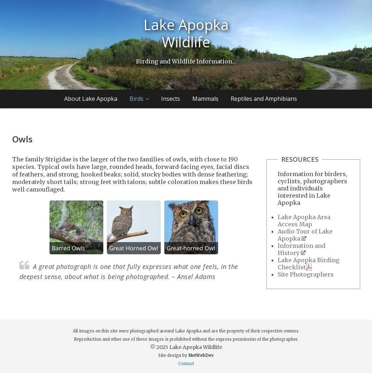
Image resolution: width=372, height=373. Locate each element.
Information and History (301, 249)
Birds (136, 99)
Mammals (205, 99)
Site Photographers (306, 274)
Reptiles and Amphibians (264, 99)
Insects (170, 99)
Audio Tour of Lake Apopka (305, 235)
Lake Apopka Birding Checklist (308, 263)
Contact (186, 363)
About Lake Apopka (90, 99)
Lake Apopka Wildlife (186, 33)
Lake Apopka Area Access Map (304, 220)
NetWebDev (201, 355)
